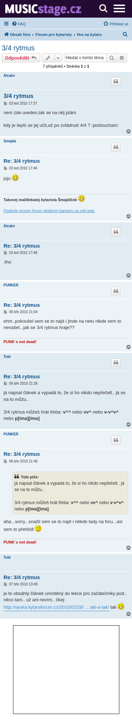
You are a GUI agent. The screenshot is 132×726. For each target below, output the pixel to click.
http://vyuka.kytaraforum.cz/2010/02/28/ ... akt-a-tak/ (56, 607)
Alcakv (9, 75)
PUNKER (11, 285)
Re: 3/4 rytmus (22, 161)
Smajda (10, 141)
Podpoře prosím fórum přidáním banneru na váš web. (49, 211)
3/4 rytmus (18, 48)
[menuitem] (19, 24)
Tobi (7, 357)
